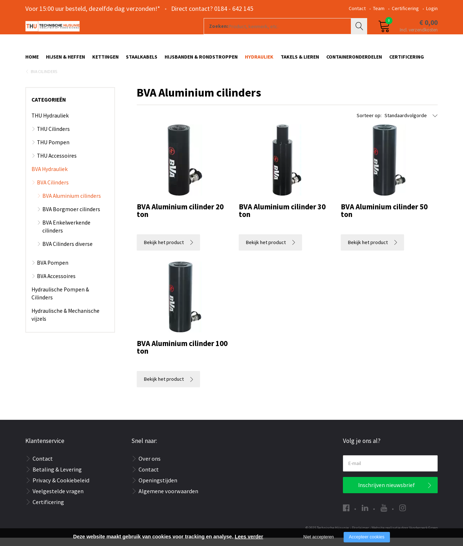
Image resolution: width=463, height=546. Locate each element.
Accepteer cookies (367, 536)
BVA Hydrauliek (49, 177)
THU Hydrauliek (50, 123)
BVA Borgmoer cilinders (71, 217)
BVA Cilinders (44, 79)
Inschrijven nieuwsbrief (386, 493)
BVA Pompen (52, 271)
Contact (357, 8)
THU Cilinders (53, 137)
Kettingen (105, 60)
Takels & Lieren (300, 60)
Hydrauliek (259, 60)
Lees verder (249, 536)
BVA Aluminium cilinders (71, 204)
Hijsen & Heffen (65, 60)
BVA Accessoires (56, 284)
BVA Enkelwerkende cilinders (66, 234)
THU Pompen (53, 150)
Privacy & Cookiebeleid (61, 488)
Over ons (150, 467)
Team (379, 8)
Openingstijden (158, 488)
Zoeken (360, 34)
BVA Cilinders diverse (67, 252)
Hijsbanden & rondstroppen (201, 60)
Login (432, 8)
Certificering (405, 8)
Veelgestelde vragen (58, 499)
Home (32, 60)
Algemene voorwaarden (168, 499)
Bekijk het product (164, 250)
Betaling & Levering (57, 478)
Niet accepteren (318, 536)
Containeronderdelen (354, 60)
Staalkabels (141, 60)
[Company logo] (102, 34)
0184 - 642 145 (233, 8)
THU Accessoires (57, 164)
